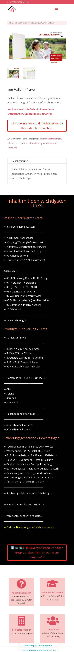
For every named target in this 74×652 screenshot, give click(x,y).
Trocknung (12, 147)
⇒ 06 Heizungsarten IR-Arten (20, 291)
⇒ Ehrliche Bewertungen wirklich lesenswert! (29, 527)
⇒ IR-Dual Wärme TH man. (19, 353)
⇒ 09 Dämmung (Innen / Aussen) (22, 304)
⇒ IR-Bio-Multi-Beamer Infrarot (21, 362)
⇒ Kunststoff (11, 402)
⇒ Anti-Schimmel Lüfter (17, 429)
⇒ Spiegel (9, 393)
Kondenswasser (50, 143)
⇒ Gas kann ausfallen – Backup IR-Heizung (28, 464)
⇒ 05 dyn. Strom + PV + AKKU (20, 287)
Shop (11, 23)
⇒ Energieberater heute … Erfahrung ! (25, 504)
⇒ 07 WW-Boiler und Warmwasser (23, 296)
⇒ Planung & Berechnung (25, 246)
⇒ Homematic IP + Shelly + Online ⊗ (24, 377)
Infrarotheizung (35, 143)
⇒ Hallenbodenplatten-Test (19, 413)
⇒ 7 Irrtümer (18, 237)
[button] (61, 35)
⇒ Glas (7, 389)
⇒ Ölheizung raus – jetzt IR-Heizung (24, 482)
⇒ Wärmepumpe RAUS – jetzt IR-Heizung (27, 451)
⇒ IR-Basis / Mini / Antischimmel (22, 349)
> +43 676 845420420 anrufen (18, 2)
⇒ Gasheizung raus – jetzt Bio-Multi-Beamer (28, 477)
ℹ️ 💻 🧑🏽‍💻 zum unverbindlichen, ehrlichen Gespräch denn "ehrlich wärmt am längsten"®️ (37, 552)
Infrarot (18, 23)
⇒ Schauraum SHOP (15, 337)
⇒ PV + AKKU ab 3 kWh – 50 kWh (22, 366)
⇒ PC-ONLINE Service (16, 255)
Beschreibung (20, 161)
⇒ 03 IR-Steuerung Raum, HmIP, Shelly (25, 278)
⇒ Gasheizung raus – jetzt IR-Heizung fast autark (31, 468)
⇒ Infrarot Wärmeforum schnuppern (24, 251)
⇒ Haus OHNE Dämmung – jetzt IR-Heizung (28, 459)
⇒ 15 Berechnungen (15, 320)
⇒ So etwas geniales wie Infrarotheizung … (28, 493)
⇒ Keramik (10, 398)
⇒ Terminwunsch (24, 260)
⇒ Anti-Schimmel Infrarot (18, 425)
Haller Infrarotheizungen (31, 23)
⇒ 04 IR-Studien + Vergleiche (20, 282)
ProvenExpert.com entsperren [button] (38, 645)
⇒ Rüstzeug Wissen (23, 242)
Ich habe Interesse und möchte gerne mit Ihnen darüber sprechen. (37, 126)
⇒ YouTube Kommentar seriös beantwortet (28, 446)
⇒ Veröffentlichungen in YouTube (23, 515)
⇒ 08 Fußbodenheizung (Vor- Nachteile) (26, 300)
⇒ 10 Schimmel (13, 309)
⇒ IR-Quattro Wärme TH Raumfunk (23, 357)
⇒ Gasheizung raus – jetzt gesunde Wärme (28, 473)
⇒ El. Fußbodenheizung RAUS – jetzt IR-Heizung (30, 455)
